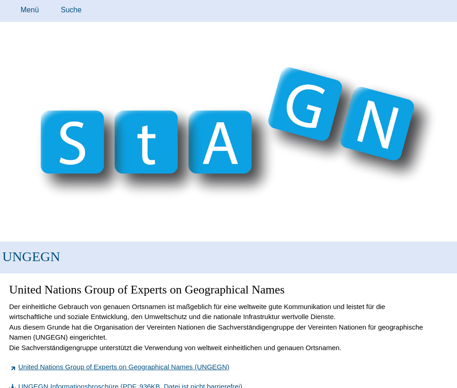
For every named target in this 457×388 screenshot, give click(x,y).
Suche (71, 10)
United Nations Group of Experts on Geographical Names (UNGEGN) (123, 367)
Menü (30, 10)
